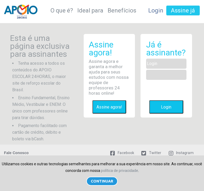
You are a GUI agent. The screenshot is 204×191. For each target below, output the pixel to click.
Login (155, 10)
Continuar (102, 181)
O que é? (61, 10)
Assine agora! (109, 107)
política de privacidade (119, 170)
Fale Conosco (16, 153)
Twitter (151, 153)
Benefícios (122, 10)
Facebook (122, 153)
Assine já (183, 10)
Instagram (181, 153)
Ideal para (90, 10)
